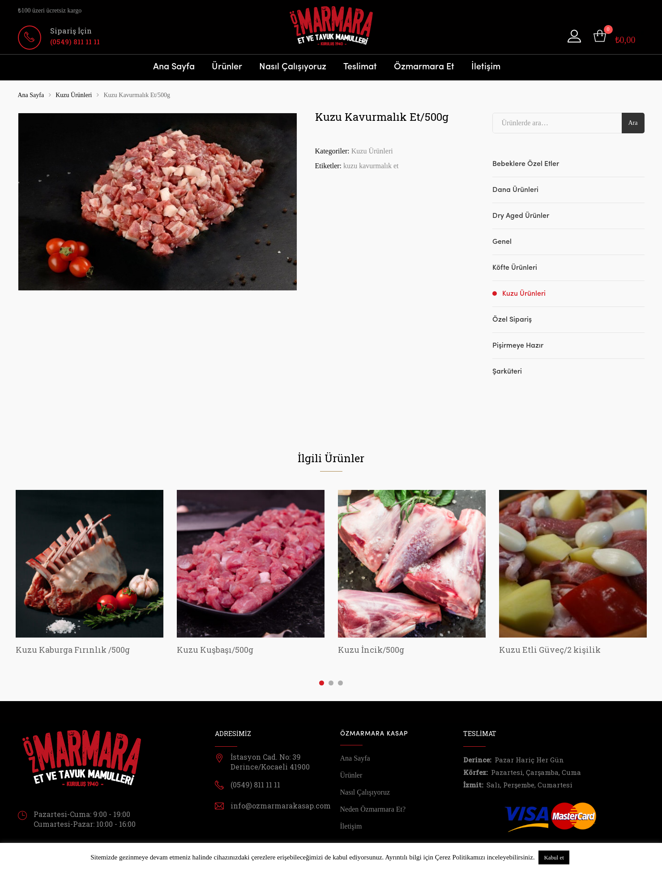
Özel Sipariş (512, 319)
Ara (633, 122)
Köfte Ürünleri (514, 268)
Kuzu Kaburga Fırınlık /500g (73, 649)
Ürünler (227, 67)
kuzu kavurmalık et (371, 166)
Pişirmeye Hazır (517, 345)
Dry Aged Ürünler (520, 216)
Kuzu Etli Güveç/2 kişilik (550, 649)
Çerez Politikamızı (460, 857)
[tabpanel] (89, 574)
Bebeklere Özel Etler (525, 164)
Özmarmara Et (424, 67)
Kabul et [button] (554, 857)
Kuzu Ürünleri (74, 95)
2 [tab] (331, 683)
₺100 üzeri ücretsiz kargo (50, 10)
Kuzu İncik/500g (371, 649)
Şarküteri (507, 371)
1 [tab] (321, 683)
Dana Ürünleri (515, 190)
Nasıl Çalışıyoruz (292, 67)
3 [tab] (340, 683)
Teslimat (360, 67)
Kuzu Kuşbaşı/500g (215, 649)
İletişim (485, 67)
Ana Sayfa (174, 67)
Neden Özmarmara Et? (373, 809)
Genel (502, 242)
